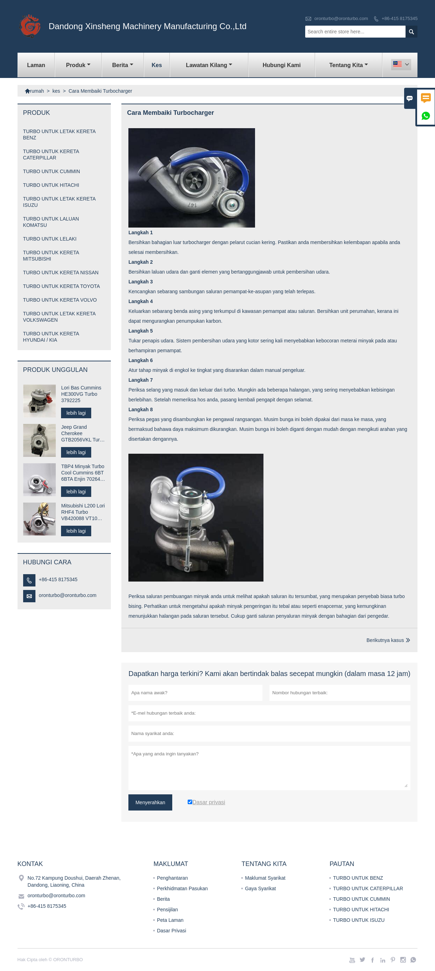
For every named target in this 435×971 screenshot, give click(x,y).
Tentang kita (348, 65)
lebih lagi (76, 413)
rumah (34, 91)
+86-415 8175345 (399, 18)
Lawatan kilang (209, 65)
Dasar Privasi (171, 930)
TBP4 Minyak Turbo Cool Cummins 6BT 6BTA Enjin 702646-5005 (83, 473)
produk (78, 65)
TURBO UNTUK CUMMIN (51, 171)
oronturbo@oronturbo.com (341, 18)
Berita (122, 65)
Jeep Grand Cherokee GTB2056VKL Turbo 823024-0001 (83, 433)
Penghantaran (172, 878)
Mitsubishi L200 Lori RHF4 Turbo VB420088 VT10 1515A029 (83, 512)
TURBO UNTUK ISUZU (358, 920)
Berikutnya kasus (385, 640)
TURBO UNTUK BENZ (358, 878)
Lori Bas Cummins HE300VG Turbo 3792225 (81, 394)
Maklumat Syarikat (265, 878)
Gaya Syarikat (260, 888)
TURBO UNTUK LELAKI (49, 239)
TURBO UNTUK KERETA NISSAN (61, 272)
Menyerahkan (150, 802)
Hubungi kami (282, 65)
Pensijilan (167, 909)
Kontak (30, 863)
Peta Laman (170, 920)
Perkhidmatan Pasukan (182, 888)
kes (157, 65)
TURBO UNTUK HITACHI (51, 185)
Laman (36, 65)
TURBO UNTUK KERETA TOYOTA (61, 286)
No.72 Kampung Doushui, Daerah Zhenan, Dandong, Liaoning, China (74, 881)
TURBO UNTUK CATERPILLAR (368, 888)
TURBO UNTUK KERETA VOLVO (60, 300)
